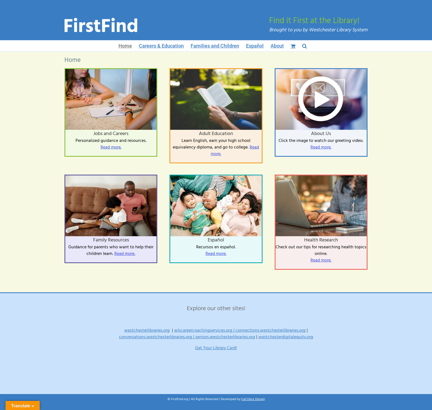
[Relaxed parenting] (215, 178)
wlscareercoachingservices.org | (205, 330)
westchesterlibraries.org (147, 330)
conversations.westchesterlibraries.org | (157, 337)
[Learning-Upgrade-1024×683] (110, 178)
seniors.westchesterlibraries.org (225, 337)
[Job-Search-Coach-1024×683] (110, 71)
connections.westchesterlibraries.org (271, 330)
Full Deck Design (253, 399)
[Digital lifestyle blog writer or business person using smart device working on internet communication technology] (321, 178)
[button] (304, 45)
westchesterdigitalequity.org (285, 337)
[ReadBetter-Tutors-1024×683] (215, 71)
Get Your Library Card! (216, 348)
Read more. (111, 147)
